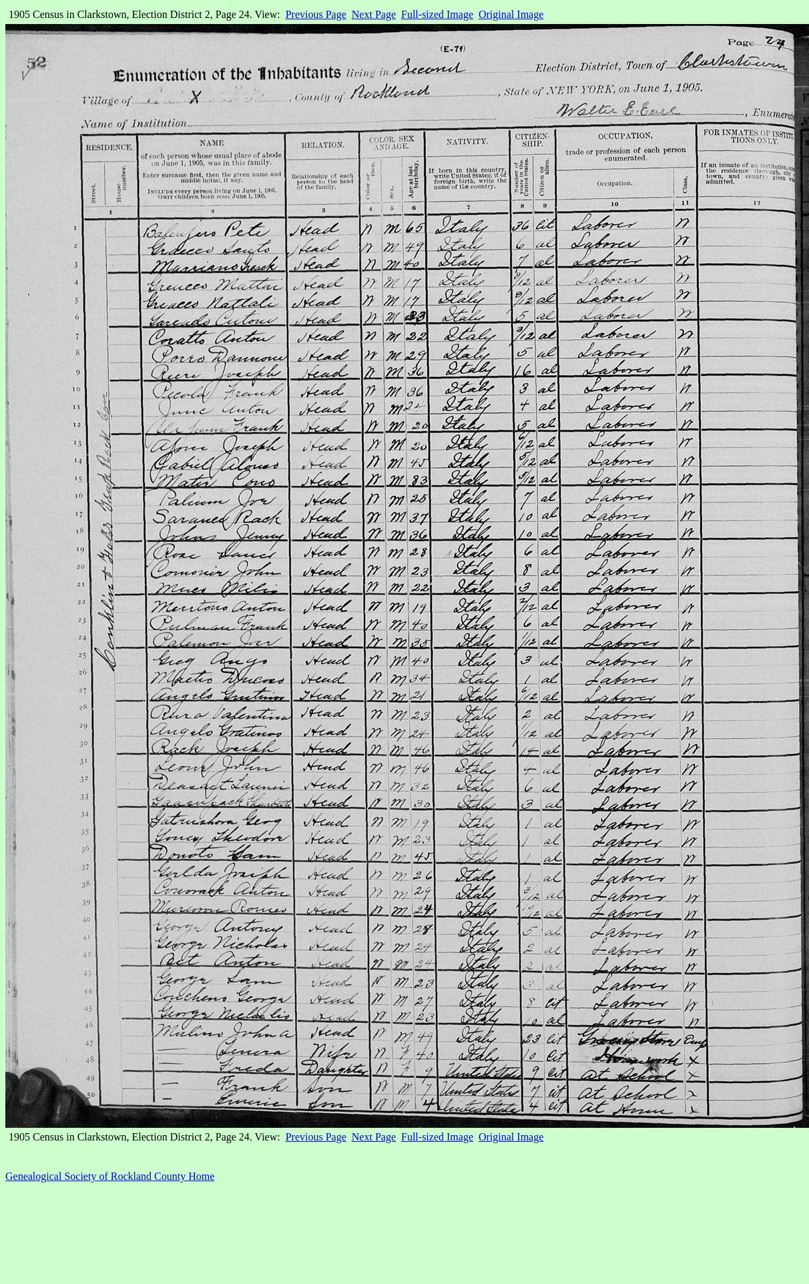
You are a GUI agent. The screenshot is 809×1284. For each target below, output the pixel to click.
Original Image (511, 14)
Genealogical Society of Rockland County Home (109, 1176)
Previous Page (316, 14)
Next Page (374, 14)
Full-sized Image (437, 14)
